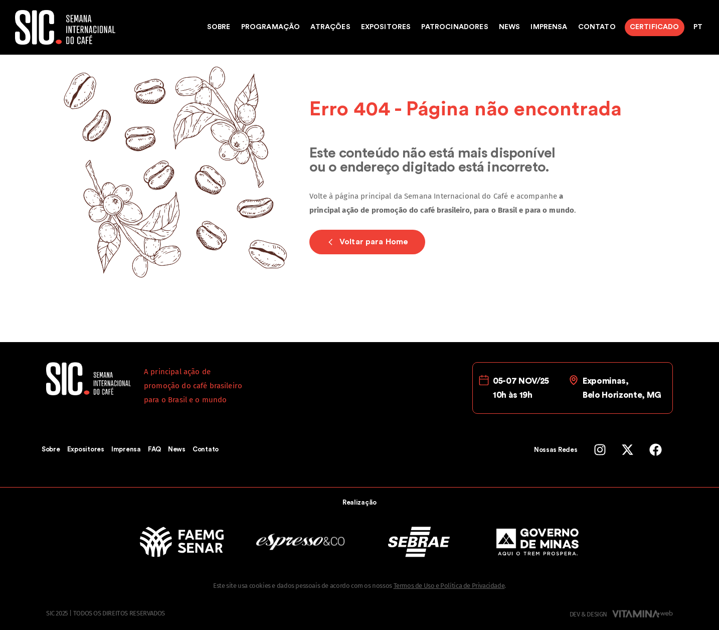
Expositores (386, 27)
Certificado (654, 27)
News (509, 27)
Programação (270, 27)
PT (697, 27)
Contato (597, 27)
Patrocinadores (454, 27)
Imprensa (548, 27)
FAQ (154, 449)
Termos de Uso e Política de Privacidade (449, 585)
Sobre (219, 27)
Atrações (330, 27)
